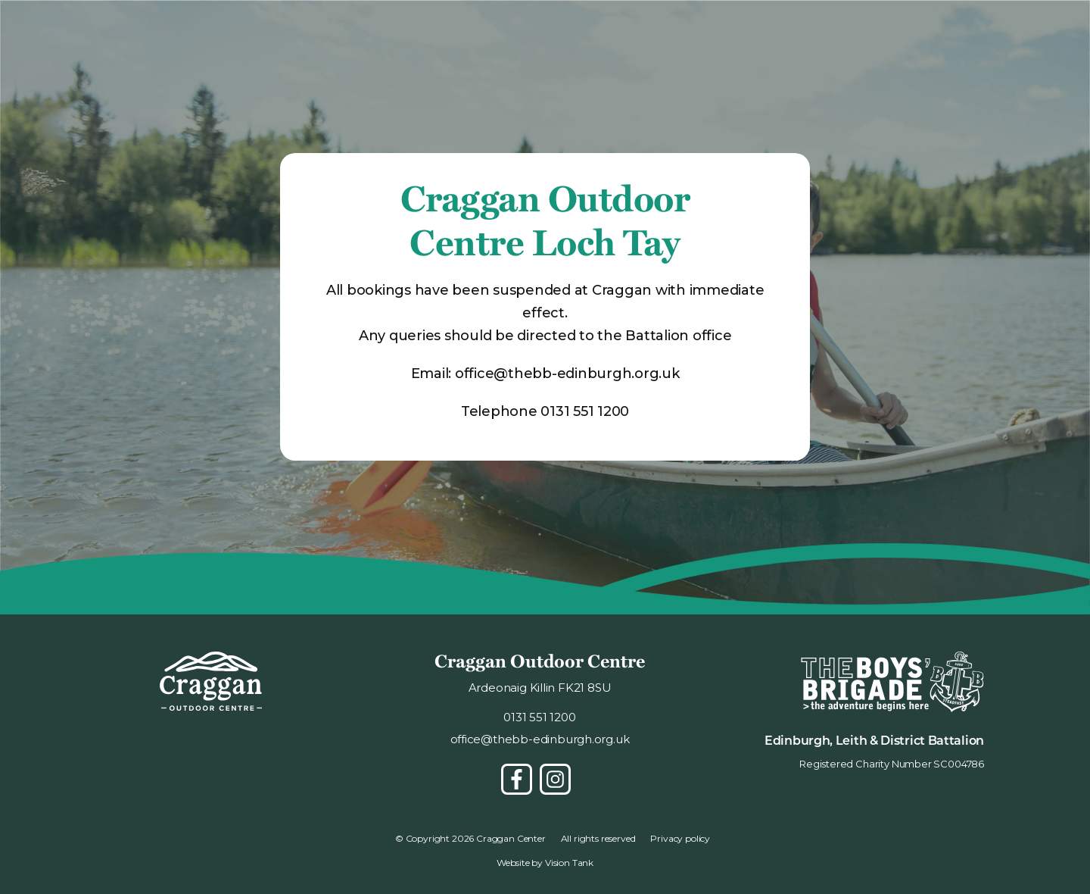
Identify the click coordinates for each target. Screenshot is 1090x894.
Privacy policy (680, 838)
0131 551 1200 (584, 411)
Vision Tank (569, 862)
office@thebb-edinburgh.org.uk (567, 373)
